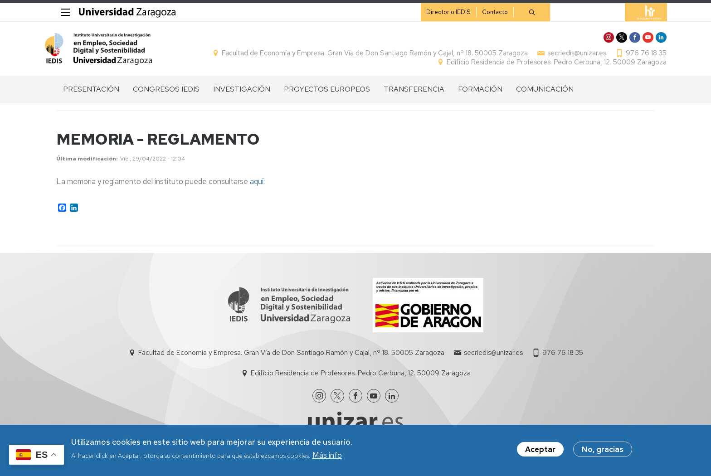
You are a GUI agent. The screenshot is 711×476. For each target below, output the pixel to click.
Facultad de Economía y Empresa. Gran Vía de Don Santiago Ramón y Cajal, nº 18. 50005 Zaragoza (363, 55)
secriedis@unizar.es (565, 55)
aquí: (257, 186)
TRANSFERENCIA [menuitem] (414, 94)
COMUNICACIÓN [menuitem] (545, 94)
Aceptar (540, 450)
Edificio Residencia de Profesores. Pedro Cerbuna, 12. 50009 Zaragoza (545, 64)
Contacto (483, 12)
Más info (327, 455)
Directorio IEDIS (436, 12)
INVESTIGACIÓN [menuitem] (241, 94)
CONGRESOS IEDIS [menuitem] (166, 94)
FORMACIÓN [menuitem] (480, 94)
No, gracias (602, 450)
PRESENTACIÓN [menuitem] (91, 94)
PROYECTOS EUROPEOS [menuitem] (327, 94)
